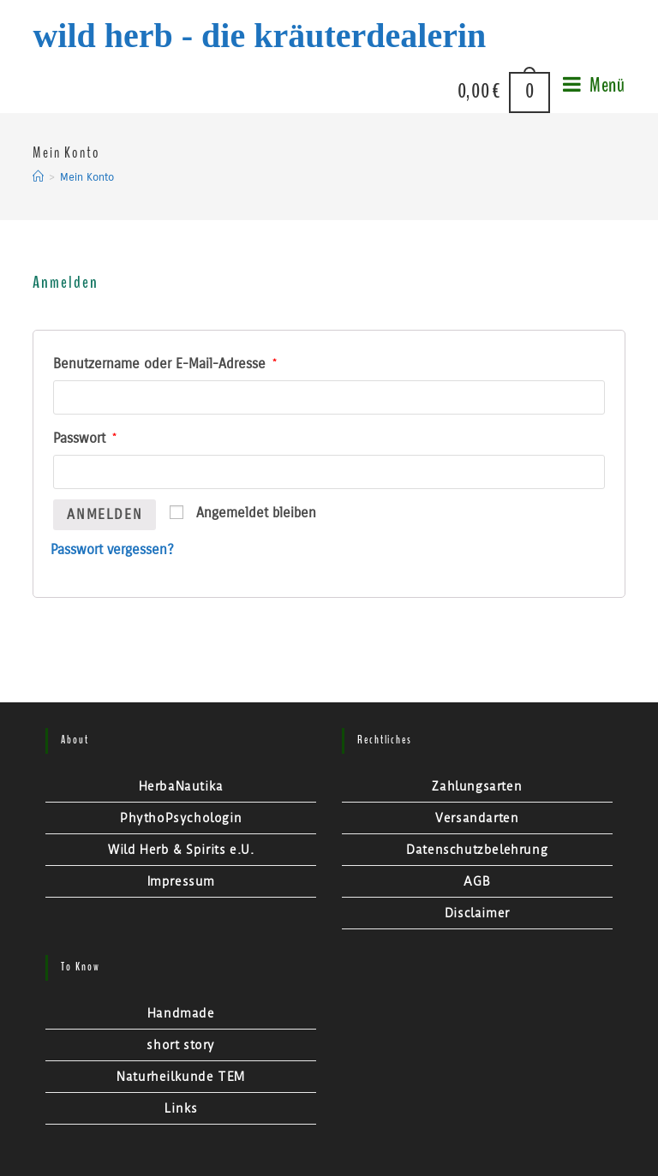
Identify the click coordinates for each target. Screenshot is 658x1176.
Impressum (181, 881)
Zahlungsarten (477, 786)
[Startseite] (38, 177)
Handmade (181, 1013)
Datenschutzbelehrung (476, 850)
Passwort (85, 438)
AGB (477, 881)
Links (181, 1108)
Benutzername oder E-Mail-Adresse (165, 363)
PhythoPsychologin (181, 818)
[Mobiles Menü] (587, 92)
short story (181, 1045)
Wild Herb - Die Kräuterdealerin (259, 35)
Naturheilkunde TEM (181, 1076)
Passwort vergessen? (112, 549)
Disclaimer (477, 913)
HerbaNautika (181, 786)
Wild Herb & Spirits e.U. (181, 850)
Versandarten (476, 818)
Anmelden (104, 514)
